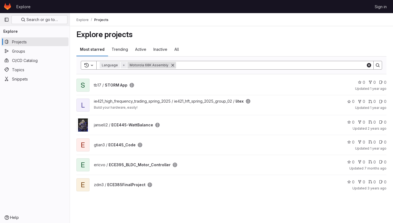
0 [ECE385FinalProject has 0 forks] (361, 182)
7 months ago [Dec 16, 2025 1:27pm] (375, 168)
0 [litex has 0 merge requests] (372, 101)
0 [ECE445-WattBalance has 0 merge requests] (372, 122)
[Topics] (35, 69)
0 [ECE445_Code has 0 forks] (361, 142)
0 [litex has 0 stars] (351, 101)
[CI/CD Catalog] (35, 60)
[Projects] (35, 41)
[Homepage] (7, 6)
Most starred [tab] (92, 49)
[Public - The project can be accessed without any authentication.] (132, 85)
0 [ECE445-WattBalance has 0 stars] (351, 122)
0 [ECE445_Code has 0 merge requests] (372, 142)
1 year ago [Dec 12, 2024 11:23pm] (378, 89)
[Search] (271, 65)
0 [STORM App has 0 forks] (372, 82)
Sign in (381, 6)
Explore (23, 6)
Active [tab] (140, 49)
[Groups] (35, 51)
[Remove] (172, 65)
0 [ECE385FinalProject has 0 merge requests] (372, 182)
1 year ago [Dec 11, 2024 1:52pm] (378, 148)
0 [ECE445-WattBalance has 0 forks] (361, 122)
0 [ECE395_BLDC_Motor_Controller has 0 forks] (361, 162)
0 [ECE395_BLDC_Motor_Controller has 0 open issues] (382, 162)
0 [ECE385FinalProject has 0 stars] (351, 182)
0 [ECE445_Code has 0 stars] (351, 142)
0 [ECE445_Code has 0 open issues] (382, 142)
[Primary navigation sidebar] (6, 19)
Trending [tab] (120, 49)
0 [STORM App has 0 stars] (361, 82)
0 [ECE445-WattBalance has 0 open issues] (382, 122)
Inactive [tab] (160, 49)
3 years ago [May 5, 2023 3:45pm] (376, 188)
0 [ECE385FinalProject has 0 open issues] (382, 182)
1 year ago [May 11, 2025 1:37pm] (378, 108)
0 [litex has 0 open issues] (382, 101)
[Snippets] (35, 79)
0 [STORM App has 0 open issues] (382, 82)
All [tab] (176, 49)
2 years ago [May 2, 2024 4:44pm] (377, 128)
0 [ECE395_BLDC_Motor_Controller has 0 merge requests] (372, 162)
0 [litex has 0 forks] (361, 101)
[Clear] (369, 65)
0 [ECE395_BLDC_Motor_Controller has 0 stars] (351, 162)
